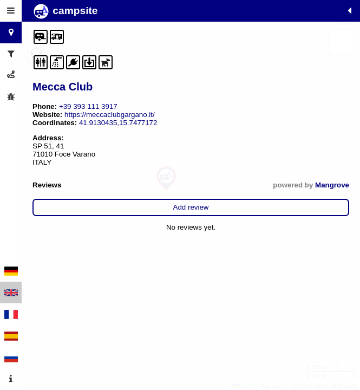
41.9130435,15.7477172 (118, 123)
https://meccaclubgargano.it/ (109, 114)
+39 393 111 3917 (88, 106)
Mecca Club (62, 87)
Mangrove (332, 185)
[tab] (11, 11)
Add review (191, 207)
